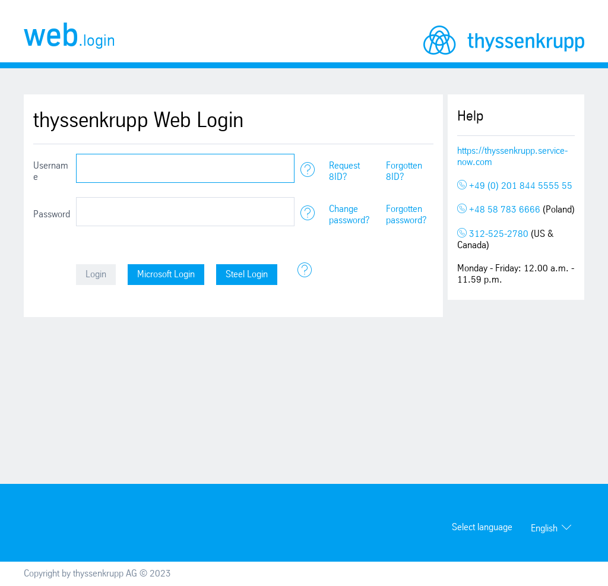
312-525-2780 (494, 234)
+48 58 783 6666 (500, 209)
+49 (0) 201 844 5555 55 (514, 186)
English (544, 528)
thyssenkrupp (503, 40)
